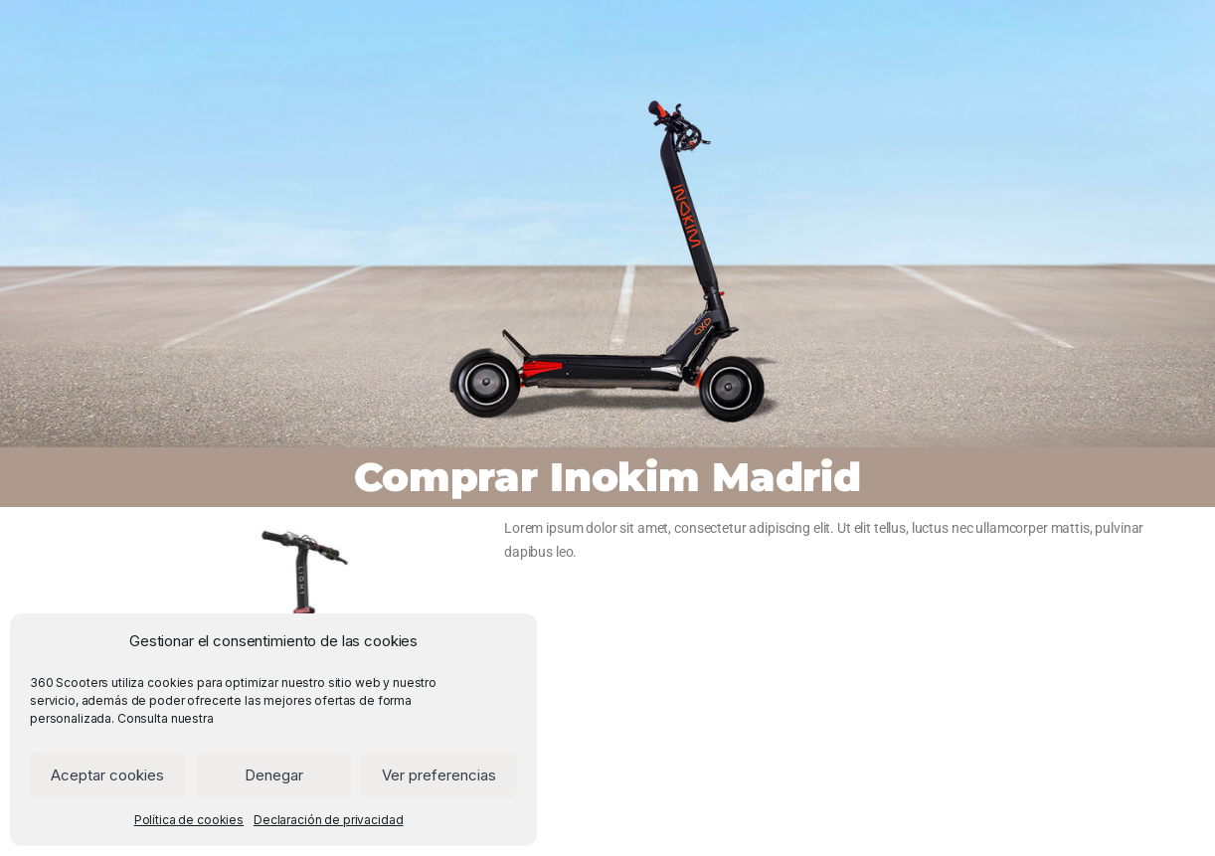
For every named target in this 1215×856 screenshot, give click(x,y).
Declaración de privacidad (329, 819)
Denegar (274, 775)
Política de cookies (189, 819)
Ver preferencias (439, 775)
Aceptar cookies (107, 775)
